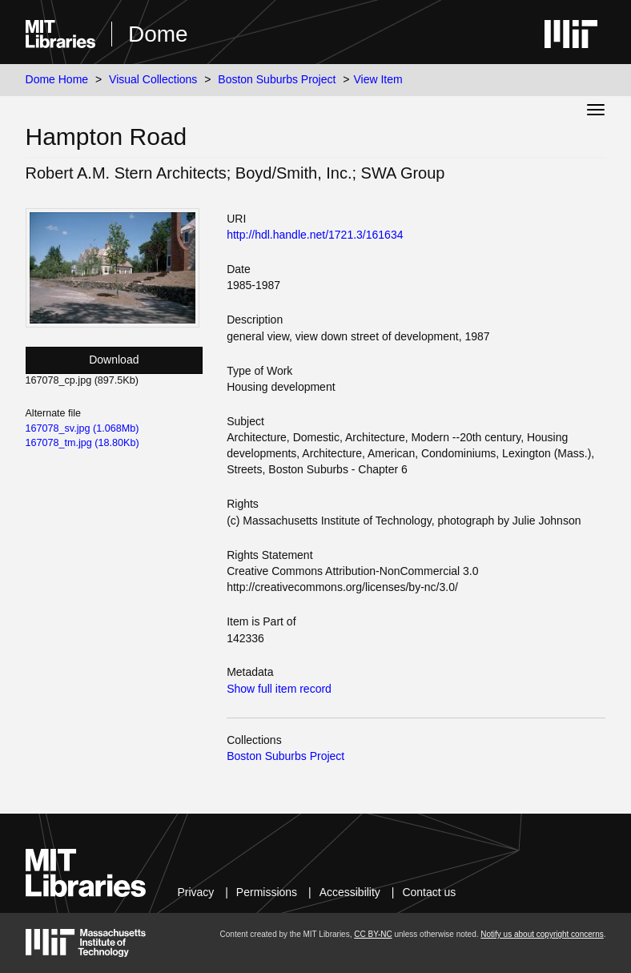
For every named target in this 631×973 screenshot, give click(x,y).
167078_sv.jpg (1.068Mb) (82, 428)
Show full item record (279, 688)
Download (114, 359)
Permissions (266, 892)
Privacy (195, 892)
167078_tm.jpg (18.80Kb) (82, 442)
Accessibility (350, 892)
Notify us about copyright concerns (541, 934)
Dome (158, 34)
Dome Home (57, 79)
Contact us (429, 892)
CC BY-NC (373, 934)
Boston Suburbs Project (277, 79)
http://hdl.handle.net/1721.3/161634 (315, 234)
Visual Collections (153, 79)
